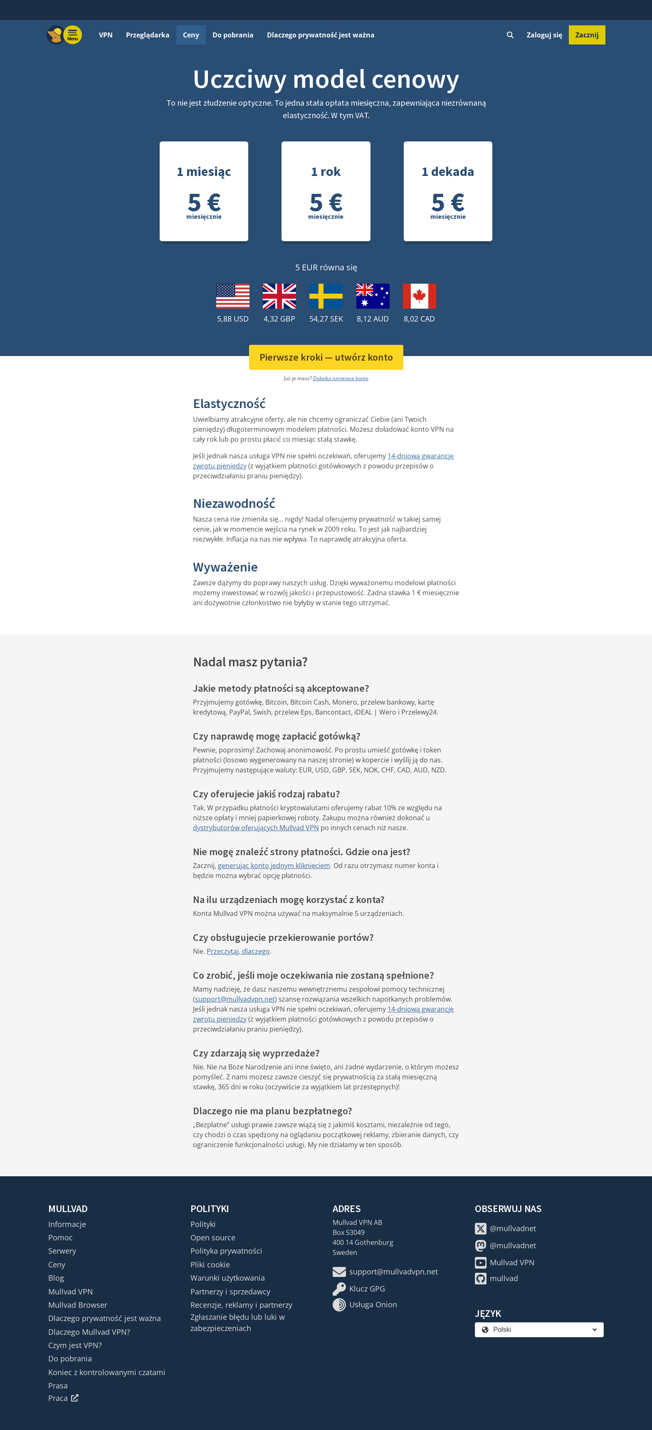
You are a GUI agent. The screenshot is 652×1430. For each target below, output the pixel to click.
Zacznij (587, 35)
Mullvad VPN (70, 1291)
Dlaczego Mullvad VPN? (89, 1332)
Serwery (62, 1251)
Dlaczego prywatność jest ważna (321, 35)
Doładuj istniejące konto (340, 378)
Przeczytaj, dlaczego (238, 951)
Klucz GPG (359, 1289)
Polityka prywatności (226, 1251)
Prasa (58, 1385)
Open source (212, 1237)
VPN (106, 35)
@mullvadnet (505, 1228)
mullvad (496, 1278)
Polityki (203, 1224)
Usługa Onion (365, 1304)
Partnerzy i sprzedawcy (230, 1291)
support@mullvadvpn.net (235, 999)
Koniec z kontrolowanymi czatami (106, 1372)
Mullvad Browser (77, 1305)
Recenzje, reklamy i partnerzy (241, 1305)
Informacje (67, 1224)
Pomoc (60, 1237)
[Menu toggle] (72, 35)
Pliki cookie (210, 1264)
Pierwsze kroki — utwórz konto (326, 357)
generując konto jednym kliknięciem (274, 865)
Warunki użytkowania (227, 1278)
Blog (56, 1278)
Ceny (191, 35)
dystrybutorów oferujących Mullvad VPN (256, 827)
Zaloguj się (544, 35)
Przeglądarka (148, 35)
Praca (63, 1398)
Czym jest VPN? (75, 1345)
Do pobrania (233, 35)
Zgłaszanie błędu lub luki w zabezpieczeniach (237, 1322)
